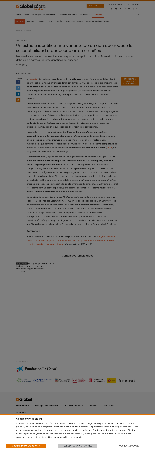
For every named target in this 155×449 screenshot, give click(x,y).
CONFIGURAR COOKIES (129, 446)
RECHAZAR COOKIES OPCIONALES (77, 446)
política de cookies (43, 437)
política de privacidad (72, 437)
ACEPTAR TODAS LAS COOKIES (26, 446)
